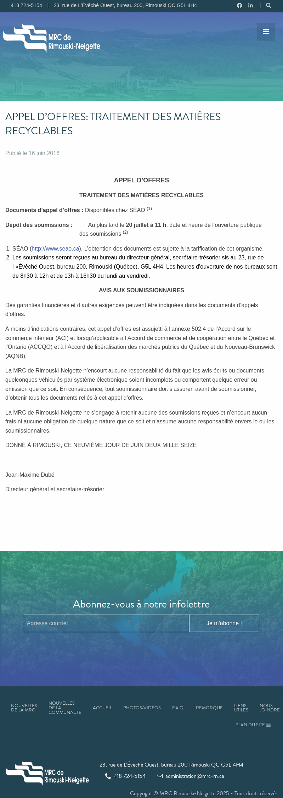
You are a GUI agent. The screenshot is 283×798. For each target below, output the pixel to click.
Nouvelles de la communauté (65, 708)
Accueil (102, 708)
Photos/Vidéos (142, 708)
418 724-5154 (125, 776)
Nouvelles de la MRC (24, 708)
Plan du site (253, 725)
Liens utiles (241, 708)
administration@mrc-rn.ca (190, 776)
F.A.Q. (178, 708)
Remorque (209, 708)
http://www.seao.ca (55, 249)
